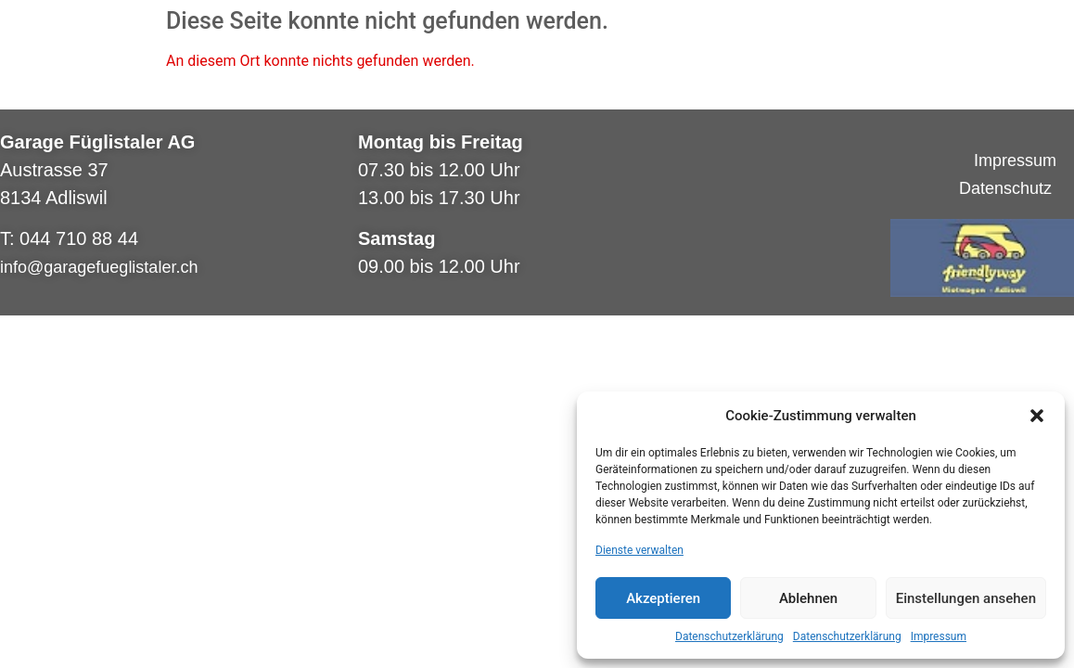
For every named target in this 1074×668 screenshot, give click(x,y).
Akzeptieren (663, 598)
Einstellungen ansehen (966, 598)
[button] (1037, 415)
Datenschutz (1007, 188)
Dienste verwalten (639, 550)
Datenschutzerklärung (729, 636)
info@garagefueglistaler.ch (99, 267)
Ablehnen (808, 598)
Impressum (938, 636)
